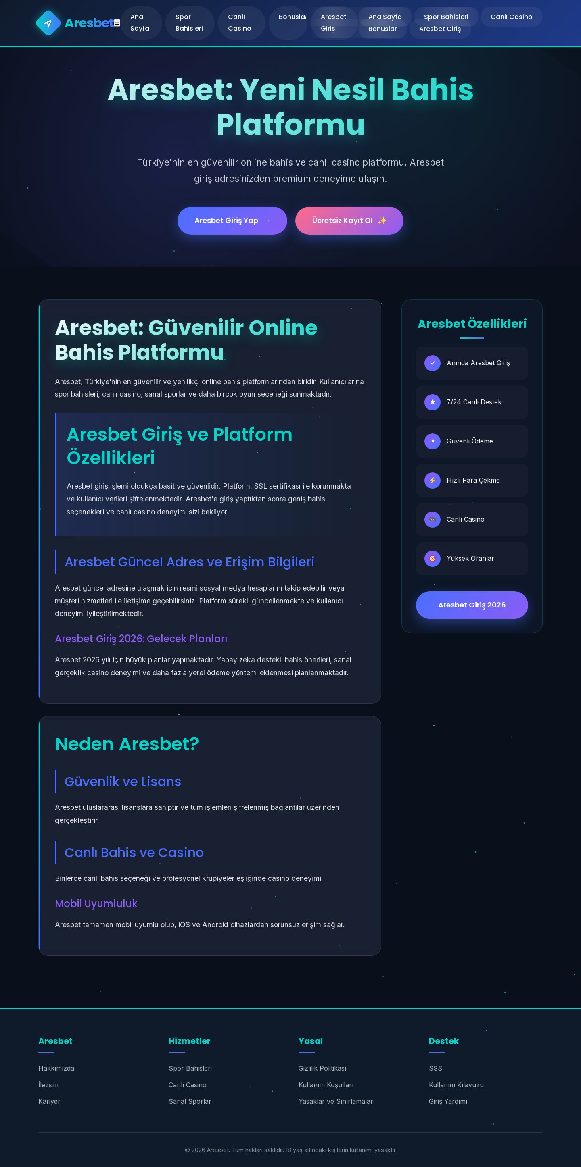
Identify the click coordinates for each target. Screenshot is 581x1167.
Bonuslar (293, 16)
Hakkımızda (56, 1068)
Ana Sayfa (139, 22)
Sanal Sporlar (190, 1101)
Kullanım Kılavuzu (456, 1085)
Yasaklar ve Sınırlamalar (336, 1101)
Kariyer (49, 1101)
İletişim (48, 1085)
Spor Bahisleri (189, 22)
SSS (435, 1068)
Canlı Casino (239, 22)
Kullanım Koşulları (326, 1085)
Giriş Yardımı (448, 1101)
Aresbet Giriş (440, 28)
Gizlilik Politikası (322, 1068)
